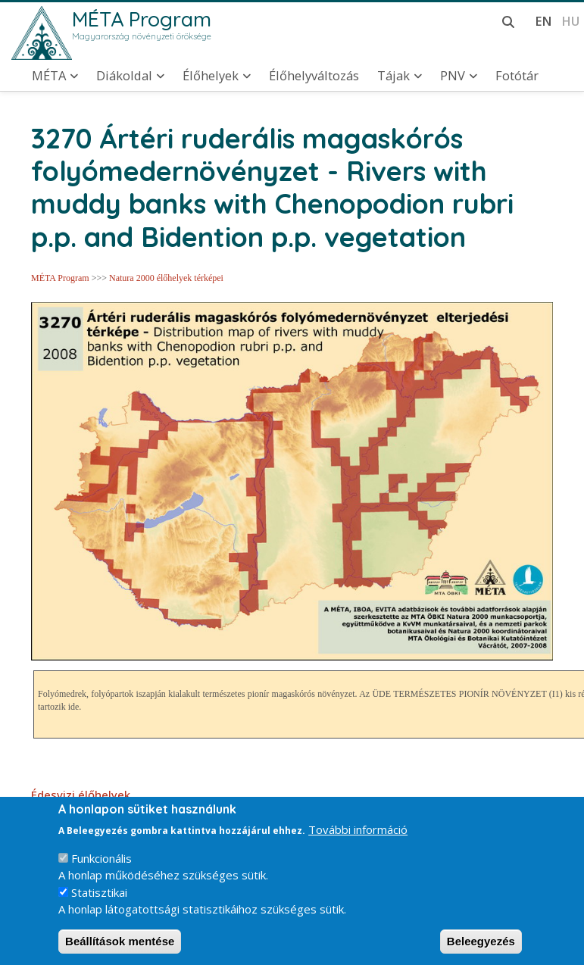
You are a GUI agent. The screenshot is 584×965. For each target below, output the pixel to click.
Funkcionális (101, 871)
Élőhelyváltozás (314, 75)
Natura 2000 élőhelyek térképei (166, 278)
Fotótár (517, 75)
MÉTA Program (141, 19)
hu (570, 21)
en (543, 21)
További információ (358, 843)
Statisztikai (99, 905)
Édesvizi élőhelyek (80, 794)
